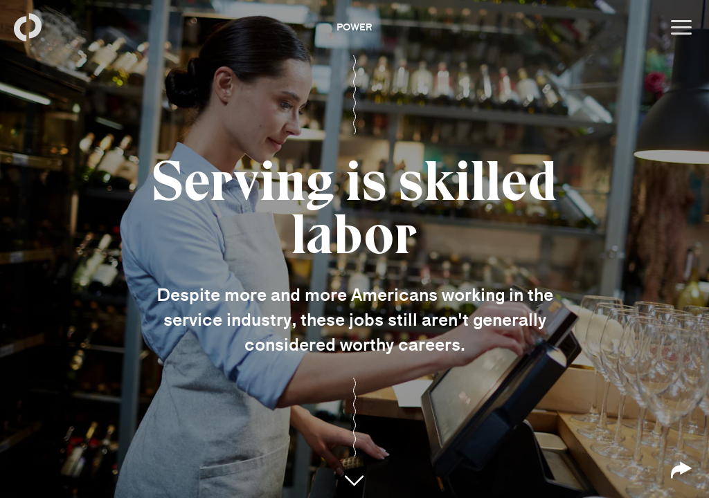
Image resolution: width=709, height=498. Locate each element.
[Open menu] (681, 27)
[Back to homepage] (27, 27)
